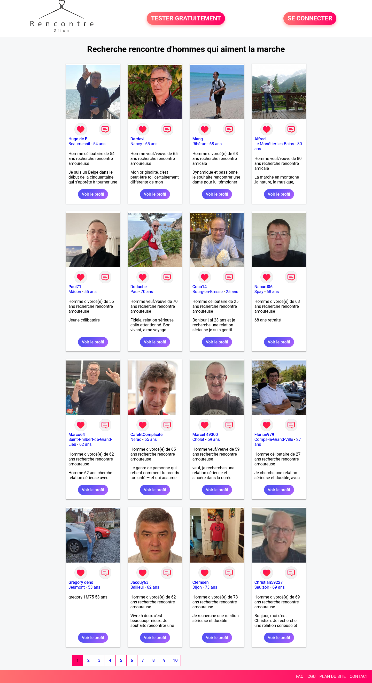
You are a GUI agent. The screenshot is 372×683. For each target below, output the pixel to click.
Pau (134, 291)
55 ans (90, 291)
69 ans (278, 587)
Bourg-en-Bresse (207, 291)
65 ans (151, 143)
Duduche (138, 286)
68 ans (216, 143)
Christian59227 (268, 582)
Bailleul (137, 587)
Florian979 (264, 434)
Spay (259, 291)
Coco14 (199, 286)
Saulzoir (261, 587)
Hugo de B (78, 138)
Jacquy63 (139, 582)
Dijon (197, 587)
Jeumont (76, 587)
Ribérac (199, 143)
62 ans (85, 444)
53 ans (94, 587)
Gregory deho (80, 582)
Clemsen (200, 582)
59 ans (213, 439)
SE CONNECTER (310, 18)
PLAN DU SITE (333, 676)
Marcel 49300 (205, 434)
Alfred (260, 138)
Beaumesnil (79, 143)
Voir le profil (93, 194)
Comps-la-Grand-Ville (273, 439)
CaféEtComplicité (146, 434)
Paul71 (74, 286)
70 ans (147, 291)
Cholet (198, 439)
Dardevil (137, 138)
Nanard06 (263, 286)
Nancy (136, 143)
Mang (197, 138)
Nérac (135, 439)
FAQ (300, 676)
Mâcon (74, 291)
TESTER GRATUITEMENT (186, 18)
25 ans (232, 291)
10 (175, 660)
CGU (311, 676)
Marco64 (76, 434)
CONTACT (359, 676)
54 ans (99, 143)
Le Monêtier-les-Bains (274, 143)
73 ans (211, 587)
